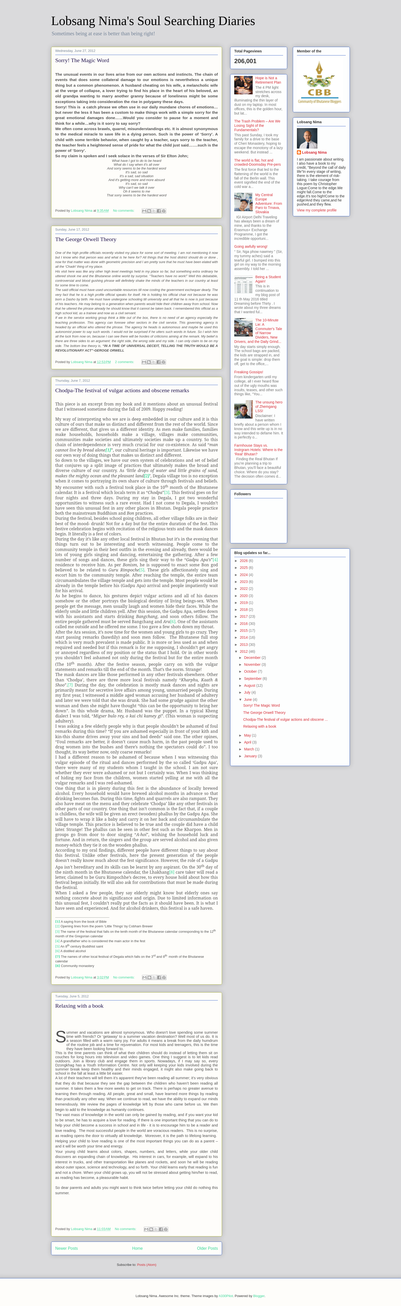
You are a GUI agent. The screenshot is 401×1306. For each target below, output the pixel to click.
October (251, 671)
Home (137, 1248)
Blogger (258, 1296)
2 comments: (125, 362)
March (249, 749)
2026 (244, 561)
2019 (244, 603)
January (251, 756)
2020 (244, 596)
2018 (244, 609)
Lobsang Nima (314, 152)
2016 (244, 624)
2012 (244, 651)
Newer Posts (66, 1248)
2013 (244, 645)
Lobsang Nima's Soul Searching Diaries (153, 21)
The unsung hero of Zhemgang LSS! (269, 406)
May (248, 735)
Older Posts (207, 1248)
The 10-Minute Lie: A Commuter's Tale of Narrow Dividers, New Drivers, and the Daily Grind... (258, 331)
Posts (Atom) (146, 1265)
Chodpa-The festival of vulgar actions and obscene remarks (122, 390)
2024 (244, 575)
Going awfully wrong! (251, 246)
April (248, 742)
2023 (244, 582)
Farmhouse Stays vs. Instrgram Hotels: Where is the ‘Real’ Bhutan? (258, 449)
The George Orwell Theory (85, 239)
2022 (244, 589)
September (253, 679)
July (247, 692)
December (252, 658)
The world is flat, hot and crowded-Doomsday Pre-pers (257, 162)
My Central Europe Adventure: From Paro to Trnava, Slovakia (268, 203)
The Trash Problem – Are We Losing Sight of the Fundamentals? (257, 125)
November (252, 664)
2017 (244, 616)
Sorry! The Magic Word (82, 60)
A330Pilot (226, 1296)
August (250, 685)
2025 (244, 568)
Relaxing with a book (79, 1006)
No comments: (124, 210)
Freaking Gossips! (248, 372)
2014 (244, 637)
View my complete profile (317, 210)
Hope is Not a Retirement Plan (268, 80)
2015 (244, 630)
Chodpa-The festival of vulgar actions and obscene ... (285, 719)
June (248, 699)
